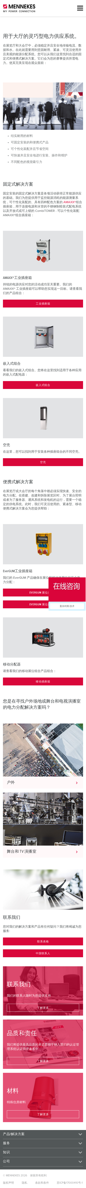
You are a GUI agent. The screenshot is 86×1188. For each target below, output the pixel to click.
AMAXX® (69, 202)
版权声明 (8, 1182)
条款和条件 (42, 1182)
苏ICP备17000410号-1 (70, 1182)
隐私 (24, 1182)
